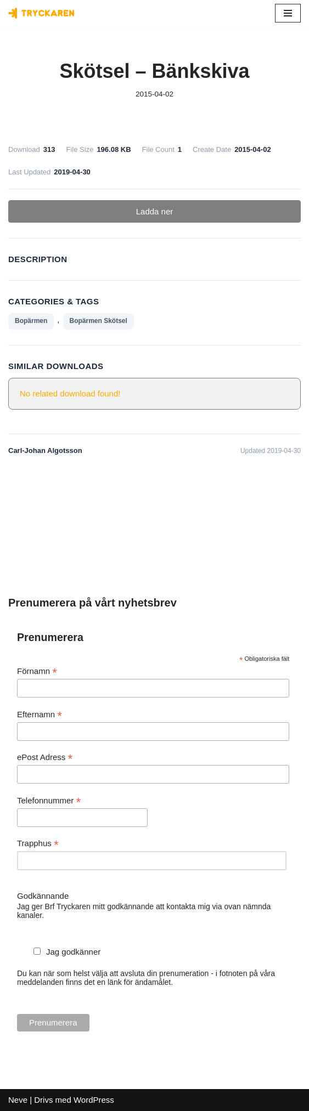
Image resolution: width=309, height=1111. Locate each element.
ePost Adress (44, 757)
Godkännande (43, 895)
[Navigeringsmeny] (288, 13)
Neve (17, 1099)
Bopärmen (31, 321)
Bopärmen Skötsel (98, 321)
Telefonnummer (49, 801)
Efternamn (39, 715)
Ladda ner (154, 211)
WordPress (94, 1099)
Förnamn (37, 671)
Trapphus (38, 843)
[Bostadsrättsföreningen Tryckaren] (41, 13)
